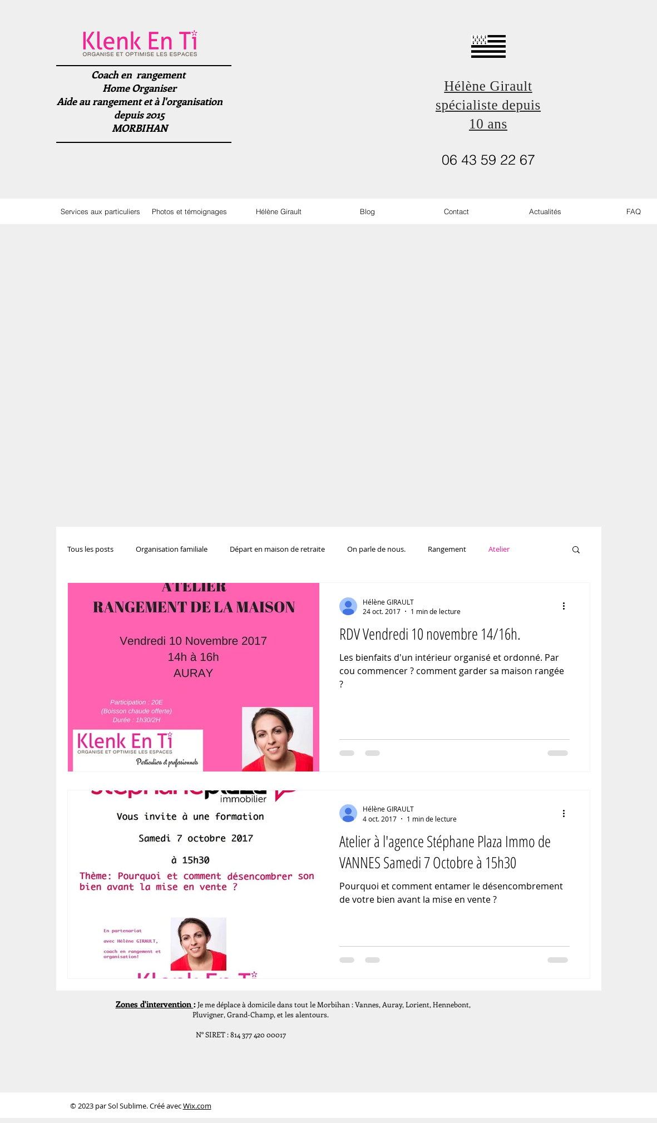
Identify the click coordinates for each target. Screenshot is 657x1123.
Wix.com (197, 1106)
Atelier (499, 549)
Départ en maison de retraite (277, 549)
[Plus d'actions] (568, 606)
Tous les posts (90, 549)
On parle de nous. (376, 549)
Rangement (447, 549)
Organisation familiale (172, 549)
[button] (576, 550)
